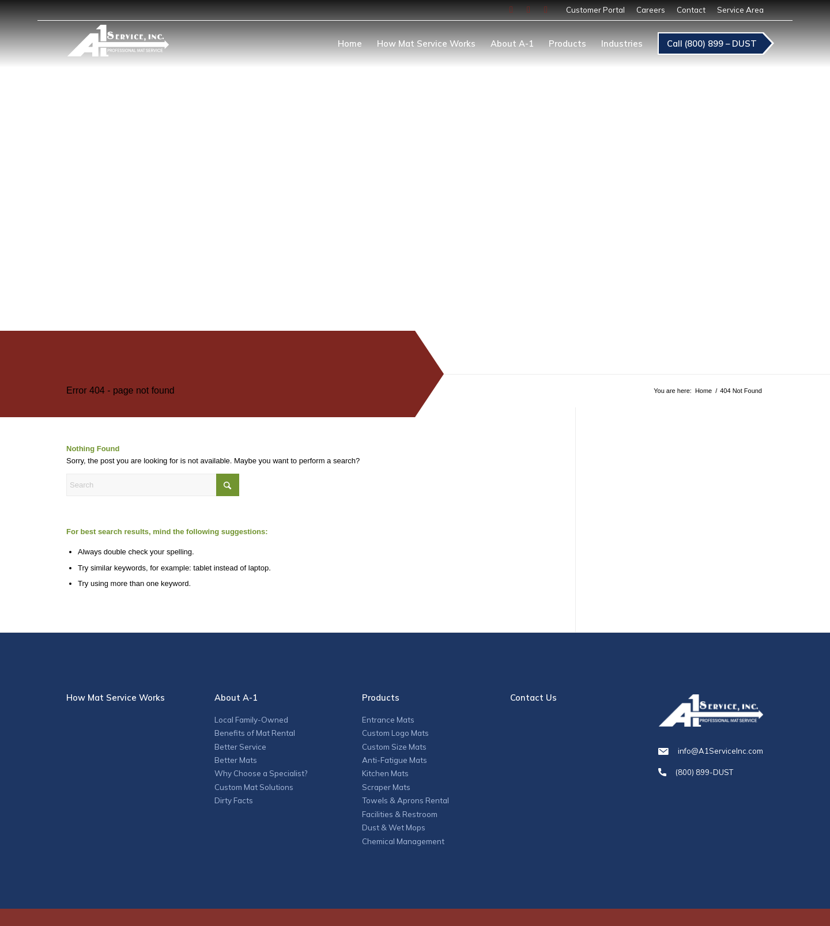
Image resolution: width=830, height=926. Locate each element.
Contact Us (533, 697)
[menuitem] (595, 10)
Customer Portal (595, 9)
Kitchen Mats (385, 773)
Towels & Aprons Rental (405, 800)
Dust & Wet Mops (393, 827)
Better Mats (235, 760)
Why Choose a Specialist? (260, 773)
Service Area (740, 9)
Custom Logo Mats (395, 733)
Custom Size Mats (394, 746)
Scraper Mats (386, 787)
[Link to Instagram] (528, 9)
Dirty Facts (233, 800)
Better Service (240, 746)
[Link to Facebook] (511, 9)
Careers (650, 9)
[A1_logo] (117, 45)
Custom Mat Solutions (253, 787)
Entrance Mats (388, 719)
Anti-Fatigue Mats (394, 760)
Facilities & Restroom (399, 814)
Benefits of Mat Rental (254, 733)
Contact (691, 9)
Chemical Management (403, 841)
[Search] (152, 485)
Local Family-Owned (251, 719)
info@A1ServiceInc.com (711, 751)
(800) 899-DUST (711, 772)
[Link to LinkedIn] (545, 9)
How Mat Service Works (115, 697)
